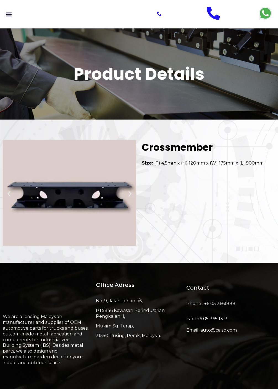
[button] (8, 14)
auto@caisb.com (218, 330)
